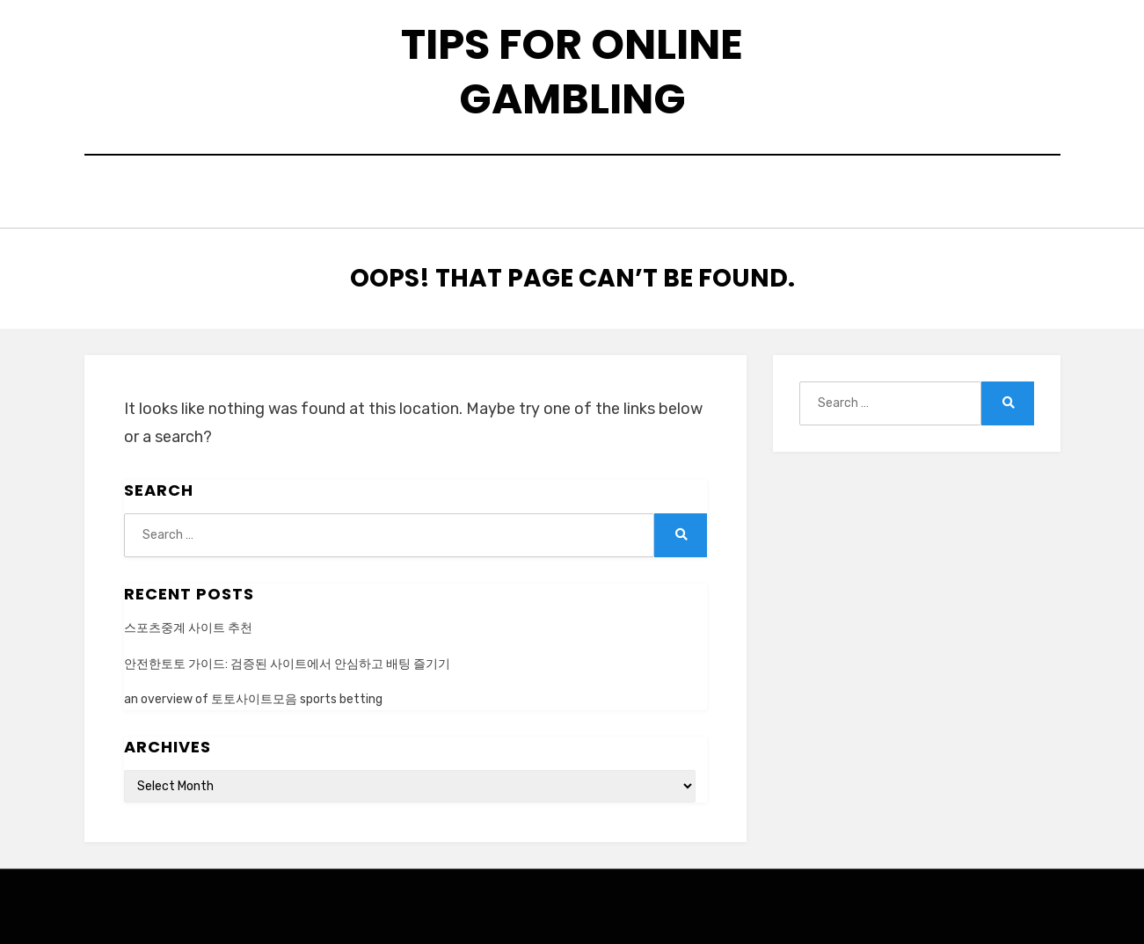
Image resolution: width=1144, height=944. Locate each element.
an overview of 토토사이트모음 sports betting (253, 693)
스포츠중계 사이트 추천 (188, 623)
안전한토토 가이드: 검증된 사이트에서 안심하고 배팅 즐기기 (287, 658)
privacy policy (749, 194)
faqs (644, 194)
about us (441, 194)
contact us (551, 194)
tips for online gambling (572, 71)
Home (357, 194)
